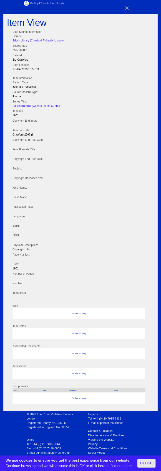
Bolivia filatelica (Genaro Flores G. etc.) (36, 106)
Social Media (96, 452)
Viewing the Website (101, 439)
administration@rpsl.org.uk (53, 452)
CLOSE (146, 463)
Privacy (93, 444)
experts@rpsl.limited (110, 423)
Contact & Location (100, 431)
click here (98, 466)
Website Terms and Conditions (107, 448)
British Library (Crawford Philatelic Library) (38, 40)
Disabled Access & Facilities (106, 435)
